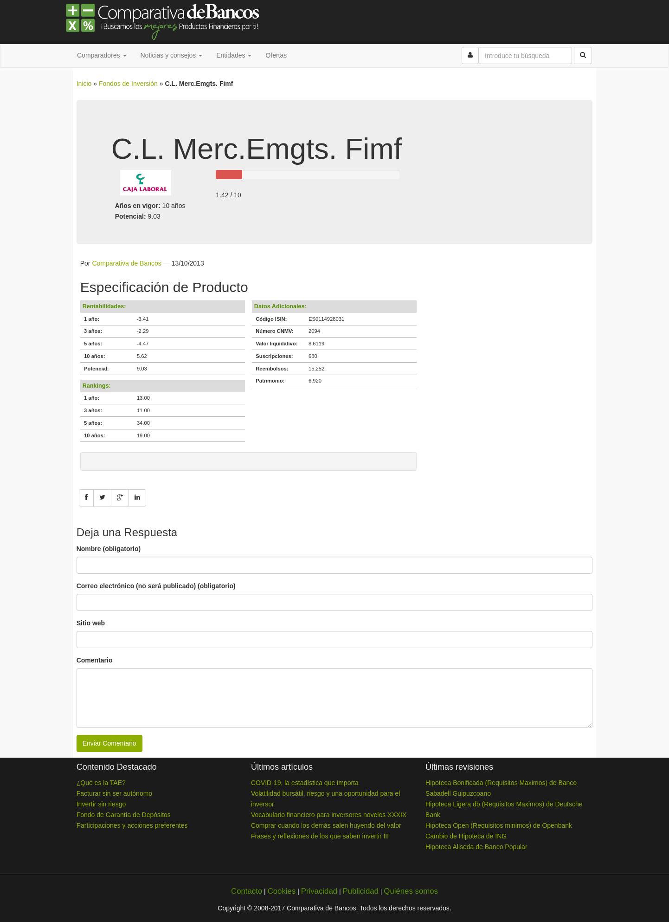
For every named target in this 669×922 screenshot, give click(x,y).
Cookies (282, 891)
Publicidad (360, 891)
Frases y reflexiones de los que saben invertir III (320, 836)
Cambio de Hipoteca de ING (466, 836)
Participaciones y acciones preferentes (132, 825)
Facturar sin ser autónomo (114, 793)
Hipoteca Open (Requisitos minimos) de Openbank (498, 825)
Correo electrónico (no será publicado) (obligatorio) (156, 586)
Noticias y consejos (172, 55)
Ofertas (276, 55)
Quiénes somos (411, 891)
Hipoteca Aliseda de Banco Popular (476, 847)
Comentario (95, 660)
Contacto (246, 891)
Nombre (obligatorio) (109, 548)
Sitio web (91, 623)
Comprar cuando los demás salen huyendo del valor (326, 825)
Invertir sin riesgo (101, 804)
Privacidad (319, 891)
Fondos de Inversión (128, 83)
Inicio (84, 83)
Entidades (233, 55)
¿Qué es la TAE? (101, 782)
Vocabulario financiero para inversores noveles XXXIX (328, 814)
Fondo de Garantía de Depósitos (124, 814)
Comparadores (102, 55)
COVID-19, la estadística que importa (305, 782)
